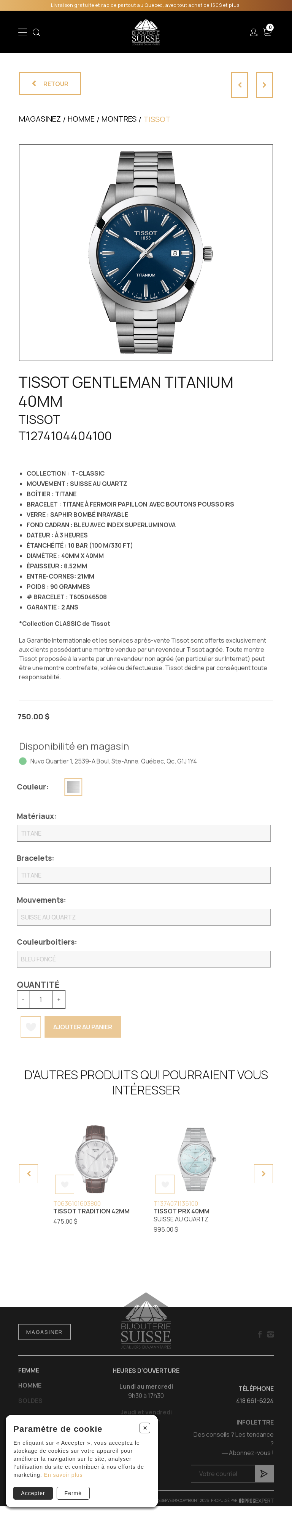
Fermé (73, 1493)
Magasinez (40, 119)
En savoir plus (63, 1475)
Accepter (33, 1493)
